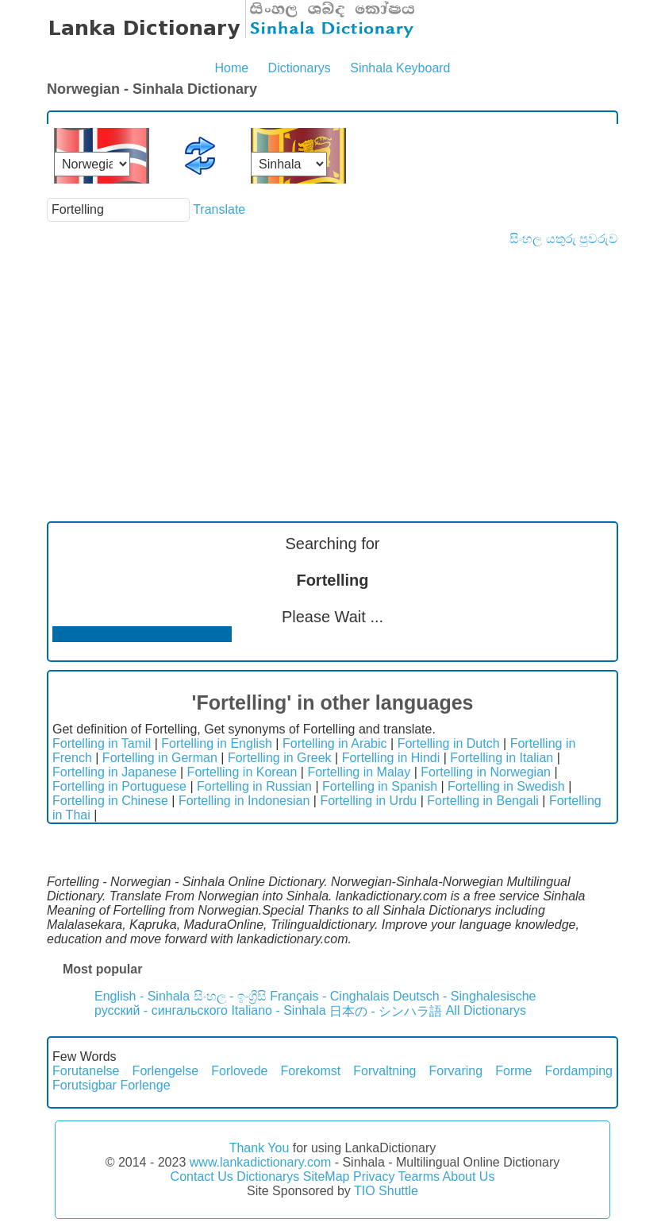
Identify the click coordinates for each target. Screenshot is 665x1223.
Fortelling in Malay (358, 772)
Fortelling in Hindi (391, 757)
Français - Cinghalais (329, 996)
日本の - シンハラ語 (385, 1011)
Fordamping (579, 1071)
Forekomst (311, 1071)
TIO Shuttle (386, 1191)
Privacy (373, 1176)
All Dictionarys (486, 1010)
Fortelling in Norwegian (486, 772)
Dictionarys (299, 68)
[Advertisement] (332, 365)
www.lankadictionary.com (260, 1162)
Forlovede (239, 1071)
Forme (513, 1071)
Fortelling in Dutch (449, 743)
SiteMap (326, 1176)
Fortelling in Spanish (379, 786)
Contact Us (202, 1176)
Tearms (419, 1176)
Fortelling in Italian (501, 757)
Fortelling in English (216, 743)
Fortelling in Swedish (506, 786)
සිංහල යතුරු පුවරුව (563, 239)
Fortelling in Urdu (368, 800)
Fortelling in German (159, 757)
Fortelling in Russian (254, 786)
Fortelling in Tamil (101, 743)
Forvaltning (384, 1071)
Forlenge (145, 1085)
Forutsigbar (84, 1085)
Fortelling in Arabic (335, 743)
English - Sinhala (142, 996)
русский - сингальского (161, 1010)
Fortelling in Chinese (110, 800)
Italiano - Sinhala (278, 1010)
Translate (219, 209)
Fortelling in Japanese (114, 772)
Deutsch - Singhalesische (464, 996)
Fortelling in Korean (242, 772)
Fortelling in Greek (280, 757)
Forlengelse (166, 1071)
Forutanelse (86, 1071)
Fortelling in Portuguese (119, 786)
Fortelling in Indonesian (244, 800)
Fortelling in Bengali (483, 800)
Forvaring (456, 1071)
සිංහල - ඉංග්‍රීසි (230, 996)
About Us (469, 1176)
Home (231, 68)
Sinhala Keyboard (400, 68)
